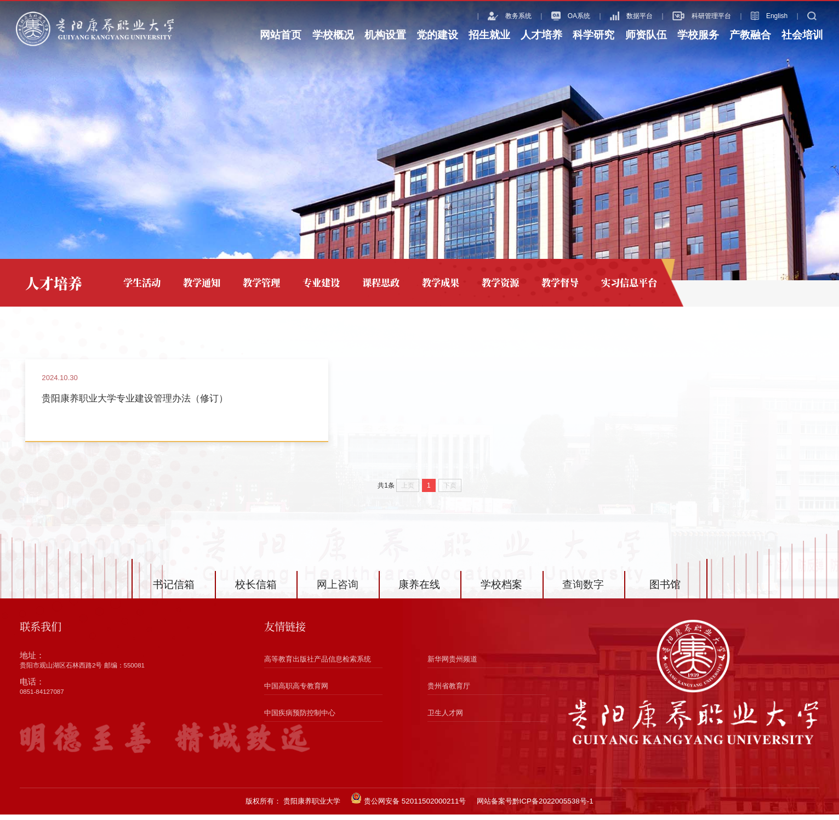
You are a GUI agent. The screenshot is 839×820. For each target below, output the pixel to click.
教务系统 (495, 16)
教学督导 (560, 282)
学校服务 (698, 35)
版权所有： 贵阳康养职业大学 (293, 806)
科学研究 (593, 35)
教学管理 (261, 282)
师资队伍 (646, 35)
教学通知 (201, 282)
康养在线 (419, 589)
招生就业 (489, 35)
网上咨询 (337, 589)
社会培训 (802, 35)
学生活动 (142, 282)
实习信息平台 (629, 282)
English (755, 16)
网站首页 (280, 35)
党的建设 (437, 35)
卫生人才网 (445, 718)
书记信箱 (174, 589)
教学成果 (440, 282)
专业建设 (321, 282)
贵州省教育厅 (448, 691)
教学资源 (500, 282)
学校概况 (333, 35)
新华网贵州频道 (452, 664)
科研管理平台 (687, 16)
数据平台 (617, 16)
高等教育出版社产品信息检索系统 (317, 664)
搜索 (808, 16)
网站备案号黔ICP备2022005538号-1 (535, 806)
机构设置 (385, 35)
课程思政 (380, 282)
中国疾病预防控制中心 (299, 718)
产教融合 (750, 35)
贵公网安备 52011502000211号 (408, 804)
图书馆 (665, 589)
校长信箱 (256, 589)
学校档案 (501, 589)
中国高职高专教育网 (296, 691)
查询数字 (583, 589)
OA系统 (556, 16)
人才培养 (541, 35)
